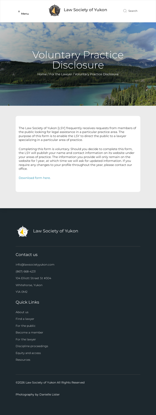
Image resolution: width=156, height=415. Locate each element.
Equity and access (28, 353)
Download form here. (35, 178)
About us (22, 312)
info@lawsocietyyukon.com (35, 264)
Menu (25, 13)
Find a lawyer (25, 319)
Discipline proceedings (32, 346)
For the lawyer (26, 339)
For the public (26, 326)
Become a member (29, 332)
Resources (23, 360)
